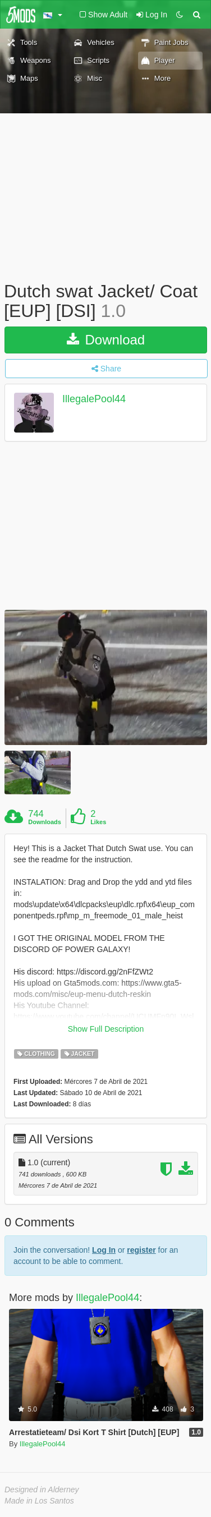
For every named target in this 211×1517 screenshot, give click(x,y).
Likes (98, 822)
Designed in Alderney (41, 1489)
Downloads (44, 822)
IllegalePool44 (94, 399)
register (141, 1249)
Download (106, 339)
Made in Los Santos (39, 1500)
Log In (104, 1249)
